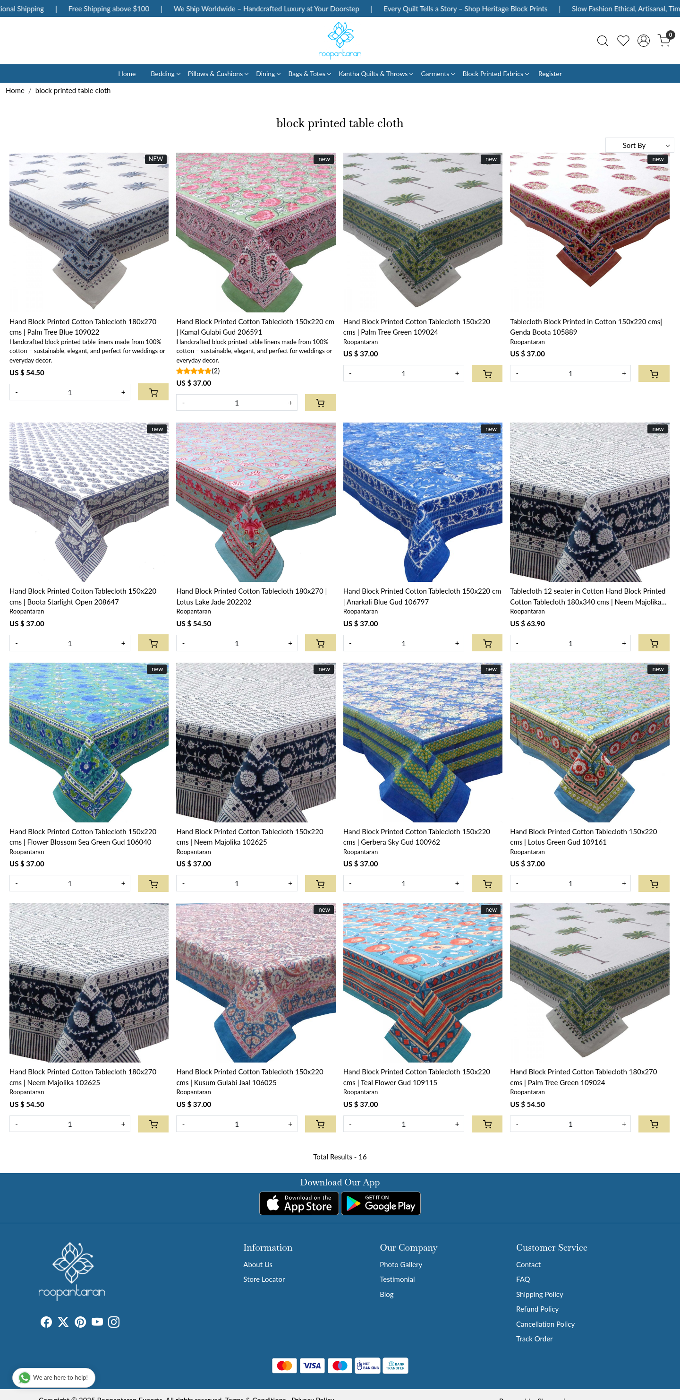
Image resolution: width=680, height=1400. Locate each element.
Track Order (534, 1338)
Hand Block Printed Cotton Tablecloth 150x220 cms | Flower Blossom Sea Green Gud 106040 (82, 837)
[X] (63, 1323)
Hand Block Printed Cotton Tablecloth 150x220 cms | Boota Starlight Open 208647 (82, 596)
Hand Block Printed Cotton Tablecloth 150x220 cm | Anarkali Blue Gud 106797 (422, 596)
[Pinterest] (80, 1323)
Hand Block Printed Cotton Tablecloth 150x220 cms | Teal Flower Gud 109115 (416, 1077)
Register (550, 73)
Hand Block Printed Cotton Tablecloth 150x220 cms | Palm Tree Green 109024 (416, 327)
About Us (257, 1264)
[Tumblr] (125, 1323)
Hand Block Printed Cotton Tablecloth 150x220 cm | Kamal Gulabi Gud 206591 (255, 327)
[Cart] (153, 391)
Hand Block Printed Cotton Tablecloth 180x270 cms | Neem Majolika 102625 (82, 1077)
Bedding (165, 73)
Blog (386, 1294)
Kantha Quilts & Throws (376, 73)
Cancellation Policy (545, 1324)
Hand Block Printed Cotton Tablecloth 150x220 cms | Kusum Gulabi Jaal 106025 (249, 1077)
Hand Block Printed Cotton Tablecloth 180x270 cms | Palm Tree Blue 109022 (82, 327)
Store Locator (264, 1279)
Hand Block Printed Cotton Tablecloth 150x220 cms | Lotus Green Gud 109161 (583, 837)
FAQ (523, 1279)
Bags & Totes (309, 73)
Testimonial (397, 1279)
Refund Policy (537, 1309)
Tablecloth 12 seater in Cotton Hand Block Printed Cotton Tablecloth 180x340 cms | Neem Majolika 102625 (587, 597)
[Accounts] (644, 41)
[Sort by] (639, 145)
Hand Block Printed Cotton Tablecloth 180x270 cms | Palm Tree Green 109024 (583, 1077)
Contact (528, 1264)
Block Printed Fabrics (495, 73)
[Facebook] (46, 1323)
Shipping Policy (539, 1294)
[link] (602, 40)
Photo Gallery (401, 1264)
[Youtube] (97, 1323)
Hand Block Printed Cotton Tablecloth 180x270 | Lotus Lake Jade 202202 (251, 596)
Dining (268, 73)
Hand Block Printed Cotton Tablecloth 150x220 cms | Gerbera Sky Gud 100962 (416, 837)
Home (127, 73)
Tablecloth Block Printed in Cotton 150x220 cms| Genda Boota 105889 (586, 327)
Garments (437, 73)
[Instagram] (113, 1323)
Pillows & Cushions (218, 73)
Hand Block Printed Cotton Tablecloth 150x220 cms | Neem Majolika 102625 (249, 837)
